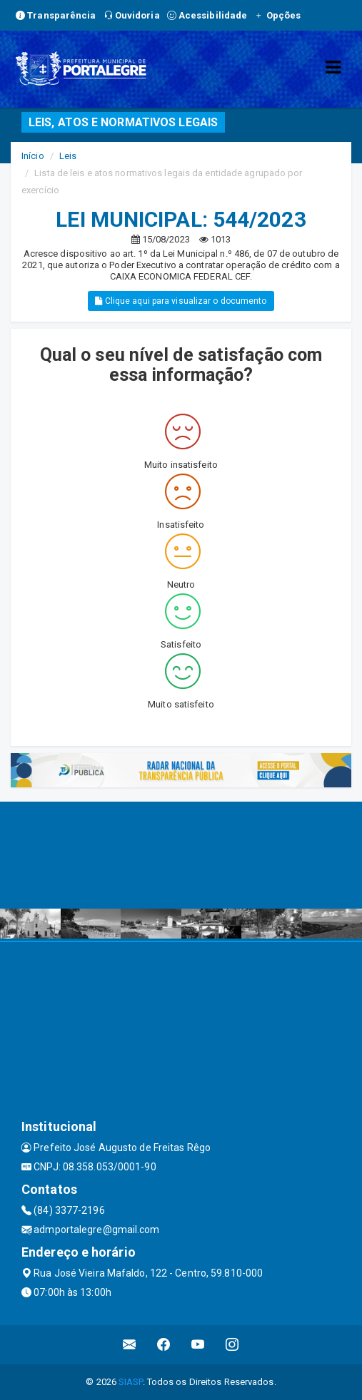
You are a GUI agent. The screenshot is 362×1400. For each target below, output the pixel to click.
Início (32, 155)
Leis (67, 155)
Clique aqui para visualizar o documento (180, 301)
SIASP (131, 1381)
